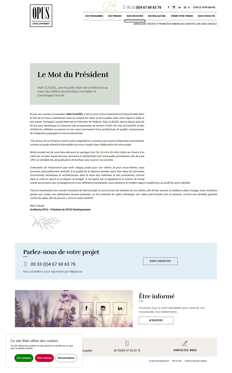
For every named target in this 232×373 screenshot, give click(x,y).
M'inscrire (156, 320)
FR (185, 7)
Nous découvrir (135, 16)
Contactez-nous (185, 350)
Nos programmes (94, 16)
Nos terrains (115, 16)
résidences (36, 129)
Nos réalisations (157, 16)
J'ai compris (23, 358)
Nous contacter (206, 16)
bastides (131, 125)
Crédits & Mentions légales (196, 361)
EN (189, 7)
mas (119, 125)
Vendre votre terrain (182, 16)
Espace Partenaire (204, 7)
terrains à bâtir (104, 125)
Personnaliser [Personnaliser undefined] (66, 358)
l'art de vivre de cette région (111, 152)
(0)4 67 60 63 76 (141, 7)
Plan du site (177, 361)
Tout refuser (44, 358)
